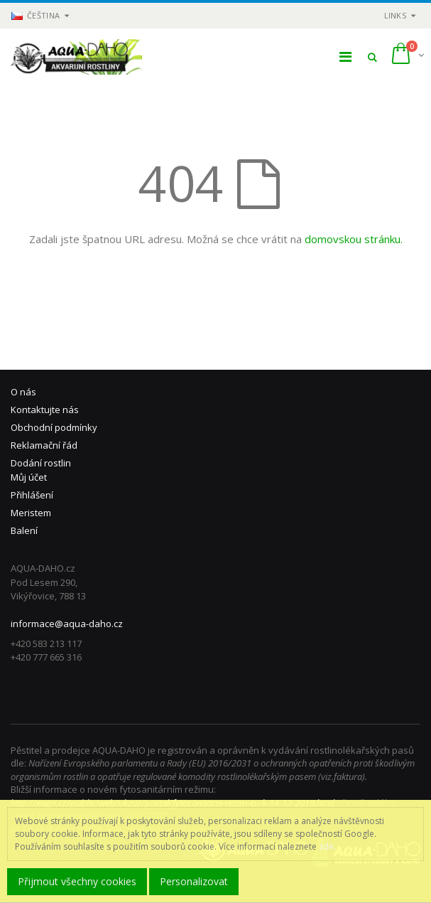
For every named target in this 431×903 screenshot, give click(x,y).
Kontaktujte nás (45, 409)
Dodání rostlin (41, 462)
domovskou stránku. (354, 239)
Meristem (31, 512)
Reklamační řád (44, 445)
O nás (23, 391)
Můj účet (29, 477)
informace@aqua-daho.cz (67, 623)
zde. (327, 846)
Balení (24, 530)
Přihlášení (32, 494)
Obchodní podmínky (54, 427)
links (395, 15)
